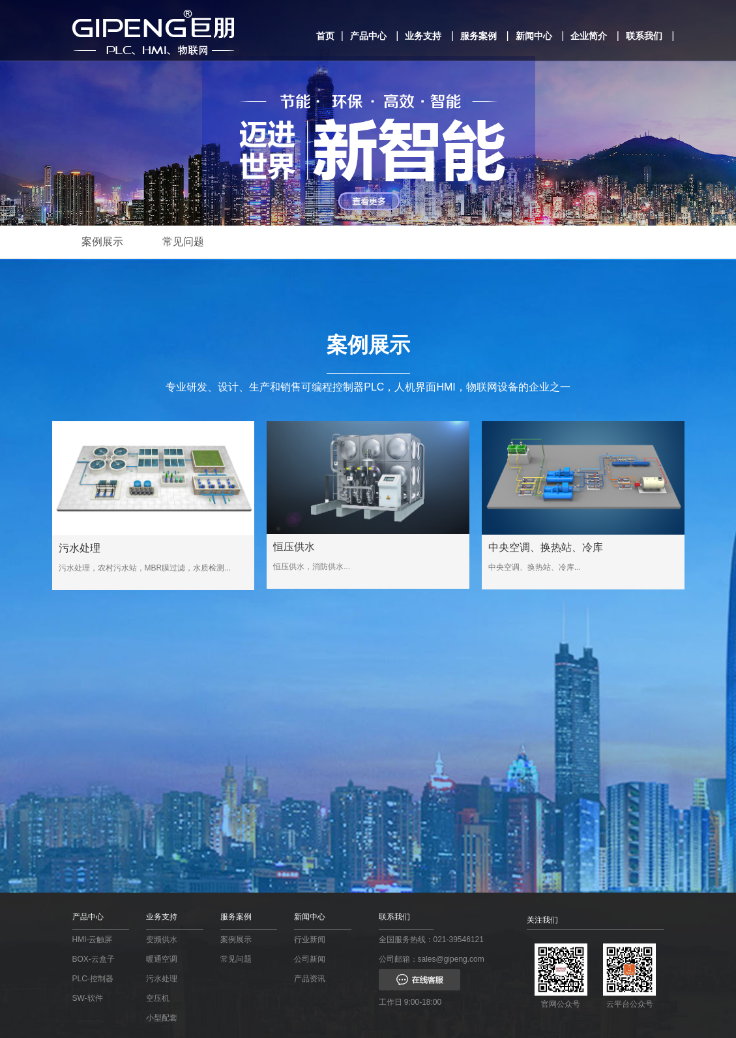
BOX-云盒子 (93, 959)
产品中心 (368, 36)
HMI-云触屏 (92, 939)
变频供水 (161, 939)
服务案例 (478, 36)
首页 (325, 36)
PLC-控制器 (92, 978)
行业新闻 (309, 939)
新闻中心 (534, 36)
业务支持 (423, 36)
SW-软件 (87, 998)
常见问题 (183, 241)
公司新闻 (309, 959)
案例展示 (102, 241)
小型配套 (161, 1017)
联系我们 (644, 36)
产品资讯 (309, 978)
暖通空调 (161, 959)
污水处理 (161, 978)
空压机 (157, 998)
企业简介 (588, 36)
